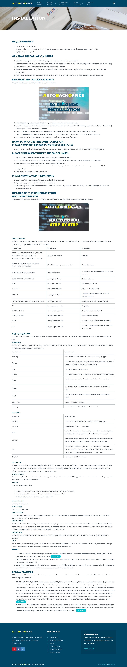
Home (39, 3)
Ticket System (55, 646)
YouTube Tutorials (56, 640)
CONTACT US (89, 649)
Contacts (86, 3)
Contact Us (111, 664)
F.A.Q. (52, 643)
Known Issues (55, 652)
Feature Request (56, 649)
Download (60, 3)
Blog (73, 3)
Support (47, 3)
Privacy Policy (102, 664)
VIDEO (56, 556)
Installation (54, 637)
